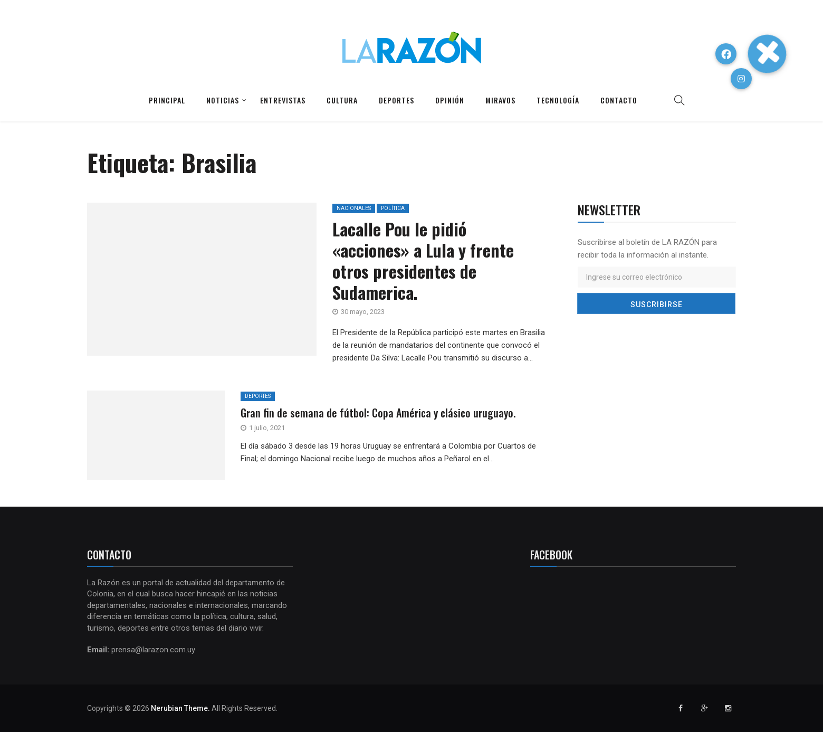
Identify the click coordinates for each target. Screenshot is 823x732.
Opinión (449, 100)
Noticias (222, 100)
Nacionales (354, 208)
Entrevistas (282, 100)
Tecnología (558, 100)
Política (393, 208)
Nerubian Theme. (180, 708)
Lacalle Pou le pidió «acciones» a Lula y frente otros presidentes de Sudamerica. (423, 260)
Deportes (396, 100)
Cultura (342, 100)
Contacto (618, 100)
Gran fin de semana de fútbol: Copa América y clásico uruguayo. (378, 413)
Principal (167, 100)
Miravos (500, 100)
